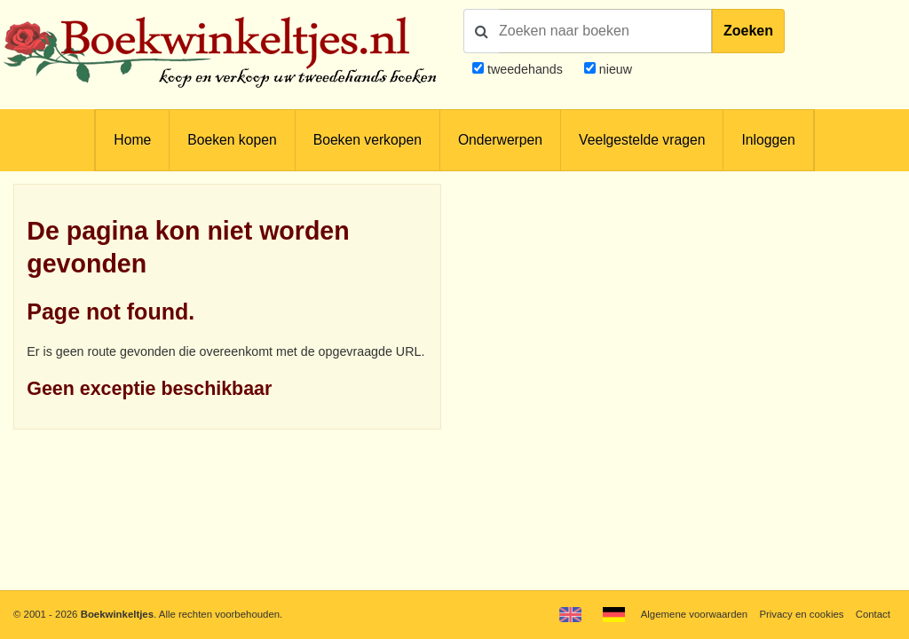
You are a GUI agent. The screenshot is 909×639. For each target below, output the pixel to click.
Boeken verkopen (367, 139)
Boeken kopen (231, 139)
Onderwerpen (500, 139)
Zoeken (748, 30)
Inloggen (767, 139)
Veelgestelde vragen (642, 139)
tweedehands (525, 69)
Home (132, 139)
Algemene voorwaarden (694, 614)
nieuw (614, 69)
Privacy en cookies (801, 614)
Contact (873, 614)
